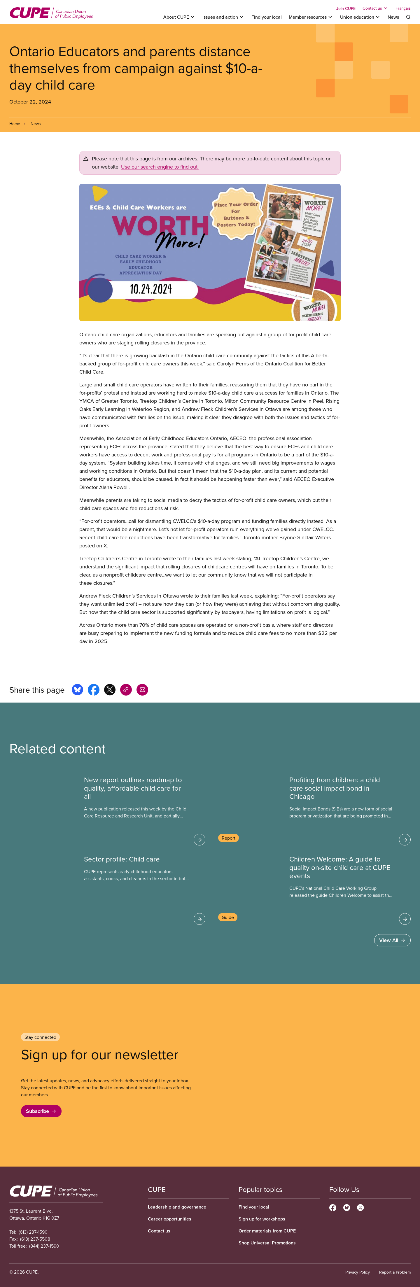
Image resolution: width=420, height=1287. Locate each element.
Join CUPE (346, 8)
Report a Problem (395, 1272)
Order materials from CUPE (267, 1231)
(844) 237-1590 (44, 1246)
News (393, 17)
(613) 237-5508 (35, 1239)
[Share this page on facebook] (93, 690)
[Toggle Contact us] (375, 8)
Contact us (159, 1231)
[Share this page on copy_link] (126, 690)
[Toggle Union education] (360, 17)
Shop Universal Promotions (267, 1242)
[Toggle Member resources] (311, 17)
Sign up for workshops (262, 1219)
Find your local (266, 17)
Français (403, 8)
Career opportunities (169, 1219)
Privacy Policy (357, 1272)
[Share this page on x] (110, 690)
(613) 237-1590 (33, 1232)
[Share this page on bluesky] (77, 690)
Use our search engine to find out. (160, 166)
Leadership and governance (177, 1207)
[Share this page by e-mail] (142, 690)
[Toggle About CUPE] (179, 17)
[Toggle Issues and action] (223, 17)
